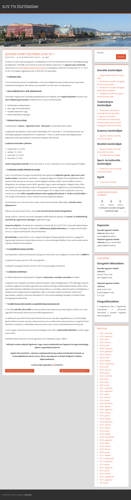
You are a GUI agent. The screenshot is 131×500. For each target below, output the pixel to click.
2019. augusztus (106, 422)
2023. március (105, 370)
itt (54, 365)
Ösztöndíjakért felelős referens (29, 57)
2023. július (104, 367)
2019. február (105, 428)
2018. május (104, 443)
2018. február (105, 449)
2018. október (105, 434)
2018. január (105, 452)
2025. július (104, 339)
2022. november (106, 376)
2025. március (105, 342)
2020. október (105, 406)
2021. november (106, 388)
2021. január (105, 400)
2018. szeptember (107, 437)
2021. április (104, 394)
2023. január (105, 373)
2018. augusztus (106, 440)
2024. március (105, 354)
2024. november (106, 348)
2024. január (105, 357)
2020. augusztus (106, 409)
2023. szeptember (107, 363)
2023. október (105, 361)
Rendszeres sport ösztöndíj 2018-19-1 (20, 371)
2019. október (105, 418)
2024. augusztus (106, 351)
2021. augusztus (106, 391)
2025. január (105, 345)
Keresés (100, 52)
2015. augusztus (106, 480)
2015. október (105, 473)
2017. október (105, 455)
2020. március (105, 412)
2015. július (104, 483)
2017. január (105, 464)
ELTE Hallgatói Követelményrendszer (32, 68)
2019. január (105, 431)
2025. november (106, 333)
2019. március (105, 425)
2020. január (105, 415)
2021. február (105, 397)
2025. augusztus (106, 336)
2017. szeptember (107, 458)
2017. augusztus (106, 461)
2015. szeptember (107, 476)
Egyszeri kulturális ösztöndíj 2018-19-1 (74, 371)
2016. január (105, 470)
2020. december (106, 403)
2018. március (105, 446)
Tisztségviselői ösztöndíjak (110, 155)
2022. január (105, 385)
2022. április (104, 382)
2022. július (104, 379)
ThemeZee (28, 495)
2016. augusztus (106, 467)
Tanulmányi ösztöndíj (108, 182)
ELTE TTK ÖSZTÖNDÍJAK (20, 6)
